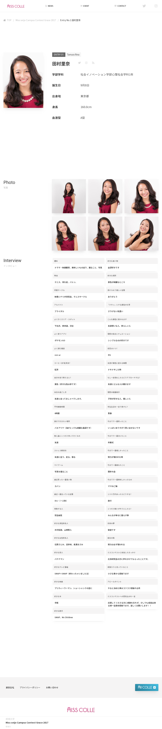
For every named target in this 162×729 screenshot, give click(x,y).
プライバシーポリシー (30, 687)
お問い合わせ (52, 687)
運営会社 (10, 687)
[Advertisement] (81, 38)
